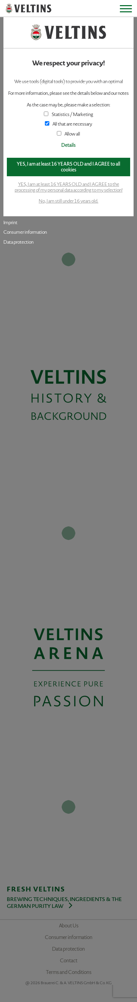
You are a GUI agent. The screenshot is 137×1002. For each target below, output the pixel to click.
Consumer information (25, 232)
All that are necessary (68, 124)
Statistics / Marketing (68, 114)
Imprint (10, 223)
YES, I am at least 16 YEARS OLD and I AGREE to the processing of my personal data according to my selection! (69, 187)
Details (68, 145)
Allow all (68, 134)
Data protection (18, 242)
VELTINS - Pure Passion (28, 8)
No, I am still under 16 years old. (68, 201)
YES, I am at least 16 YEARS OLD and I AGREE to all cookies (68, 167)
